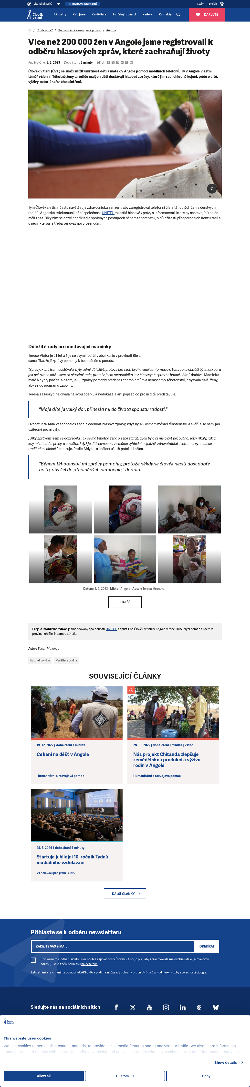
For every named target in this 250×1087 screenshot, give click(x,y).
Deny (206, 1076)
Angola (111, 30)
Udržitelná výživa (40, 660)
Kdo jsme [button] (79, 14)
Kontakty (165, 14)
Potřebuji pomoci (124, 14)
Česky (200, 3)
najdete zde (89, 964)
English (212, 3)
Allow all (44, 1076)
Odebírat (207, 946)
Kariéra (147, 14)
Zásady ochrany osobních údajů (131, 972)
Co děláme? (45, 30)
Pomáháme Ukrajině (82, 4)
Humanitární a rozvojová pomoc (79, 30)
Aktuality (60, 14)
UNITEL (108, 212)
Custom (125, 1076)
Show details (225, 1062)
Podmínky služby (167, 972)
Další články (123, 894)
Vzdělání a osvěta (66, 660)
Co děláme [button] (99, 14)
